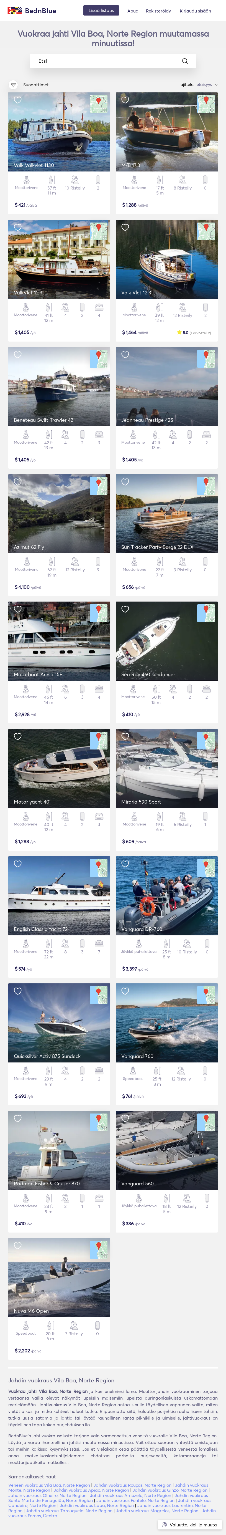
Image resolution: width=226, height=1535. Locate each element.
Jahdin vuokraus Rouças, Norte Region (132, 1485)
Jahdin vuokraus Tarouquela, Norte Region (69, 1510)
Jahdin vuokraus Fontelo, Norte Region (135, 1500)
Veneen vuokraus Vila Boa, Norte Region (49, 1485)
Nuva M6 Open (31, 1311)
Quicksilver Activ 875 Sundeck (47, 1056)
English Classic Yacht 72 (41, 929)
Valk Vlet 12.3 (136, 292)
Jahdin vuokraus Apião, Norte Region (91, 1490)
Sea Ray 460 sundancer (148, 674)
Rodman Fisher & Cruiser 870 (47, 1183)
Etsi (113, 61)
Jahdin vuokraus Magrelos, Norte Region (157, 1510)
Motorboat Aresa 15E (38, 674)
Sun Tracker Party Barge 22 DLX (157, 547)
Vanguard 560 (137, 1183)
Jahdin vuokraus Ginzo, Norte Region (170, 1490)
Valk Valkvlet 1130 (34, 165)
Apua (132, 11)
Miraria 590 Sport (141, 802)
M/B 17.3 (130, 165)
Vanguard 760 (137, 1056)
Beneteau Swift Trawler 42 (43, 420)
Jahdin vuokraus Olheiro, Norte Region (47, 1495)
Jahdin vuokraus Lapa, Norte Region (97, 1505)
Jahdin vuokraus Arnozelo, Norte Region (130, 1495)
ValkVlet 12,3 (28, 292)
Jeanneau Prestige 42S (147, 420)
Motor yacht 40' (32, 802)
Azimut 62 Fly (29, 547)
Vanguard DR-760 (141, 929)
